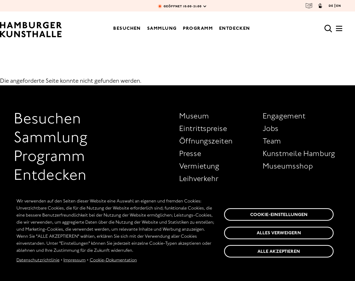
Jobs (271, 128)
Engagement (284, 116)
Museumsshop (288, 166)
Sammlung (162, 28)
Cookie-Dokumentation (113, 260)
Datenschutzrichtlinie (37, 260)
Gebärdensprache (320, 5)
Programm (198, 28)
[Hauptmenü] (339, 30)
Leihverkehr (199, 178)
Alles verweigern (279, 233)
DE (331, 6)
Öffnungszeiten (206, 141)
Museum (194, 116)
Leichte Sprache (309, 5)
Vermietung (199, 166)
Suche (328, 29)
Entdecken (234, 28)
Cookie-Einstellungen (279, 214)
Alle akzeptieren (278, 251)
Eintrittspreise (203, 128)
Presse (190, 153)
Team (272, 141)
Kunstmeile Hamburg (299, 153)
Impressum (74, 260)
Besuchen (127, 28)
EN (338, 6)
